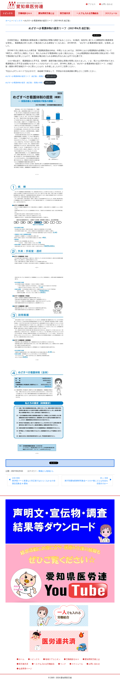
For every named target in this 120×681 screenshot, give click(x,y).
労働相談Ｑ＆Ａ (25, 13)
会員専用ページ (25, 668)
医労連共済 (65, 13)
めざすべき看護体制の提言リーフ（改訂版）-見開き (25, 76)
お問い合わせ (107, 4)
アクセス (92, 4)
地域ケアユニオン (52, 659)
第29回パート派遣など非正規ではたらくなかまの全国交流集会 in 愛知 (33, 481)
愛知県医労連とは (46, 13)
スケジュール (111, 13)
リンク (63, 664)
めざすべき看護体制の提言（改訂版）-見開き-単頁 (24, 83)
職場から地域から (46, 471)
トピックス (8, 13)
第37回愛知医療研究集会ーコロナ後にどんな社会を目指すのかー (86, 481)
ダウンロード (51, 76)
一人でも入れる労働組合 (87, 13)
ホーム (21, 659)
